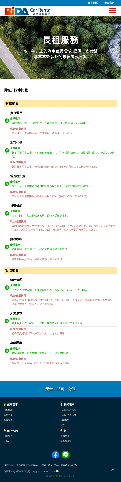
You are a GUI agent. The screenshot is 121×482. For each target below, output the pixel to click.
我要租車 (8, 419)
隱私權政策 (66, 441)
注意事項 (8, 414)
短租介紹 (8, 409)
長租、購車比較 (68, 414)
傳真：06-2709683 (50, 465)
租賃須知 (8, 436)
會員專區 (93, 2)
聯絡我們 (109, 2)
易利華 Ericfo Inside (65, 476)
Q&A (6, 424)
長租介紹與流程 (68, 409)
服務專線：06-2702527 (27, 465)
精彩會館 (50, 476)
